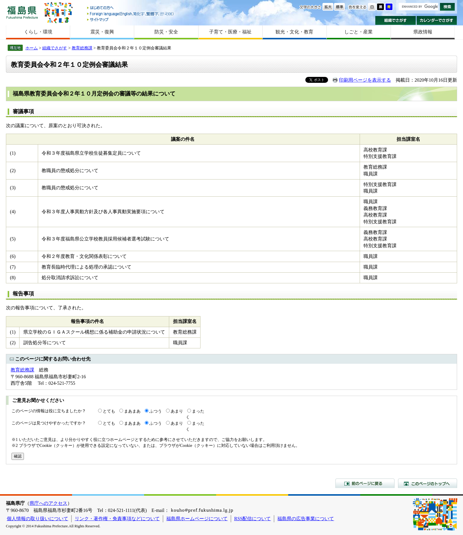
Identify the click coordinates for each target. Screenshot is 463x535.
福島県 (22, 12)
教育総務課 (82, 48)
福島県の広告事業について (305, 518)
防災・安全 (166, 31)
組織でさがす (395, 20)
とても (109, 411)
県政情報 (422, 31)
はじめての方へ (131, 8)
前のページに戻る (364, 483)
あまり (177, 411)
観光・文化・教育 (294, 31)
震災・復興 (102, 31)
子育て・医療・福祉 (230, 31)
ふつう (155, 411)
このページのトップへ (427, 483)
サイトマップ (131, 19)
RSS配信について (252, 518)
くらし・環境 (38, 31)
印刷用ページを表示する (365, 80)
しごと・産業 (358, 31)
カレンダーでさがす (437, 20)
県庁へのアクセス (48, 503)
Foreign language (131, 14)
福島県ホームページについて (197, 518)
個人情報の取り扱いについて (37, 518)
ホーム (31, 48)
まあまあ (132, 411)
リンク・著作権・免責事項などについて (117, 518)
